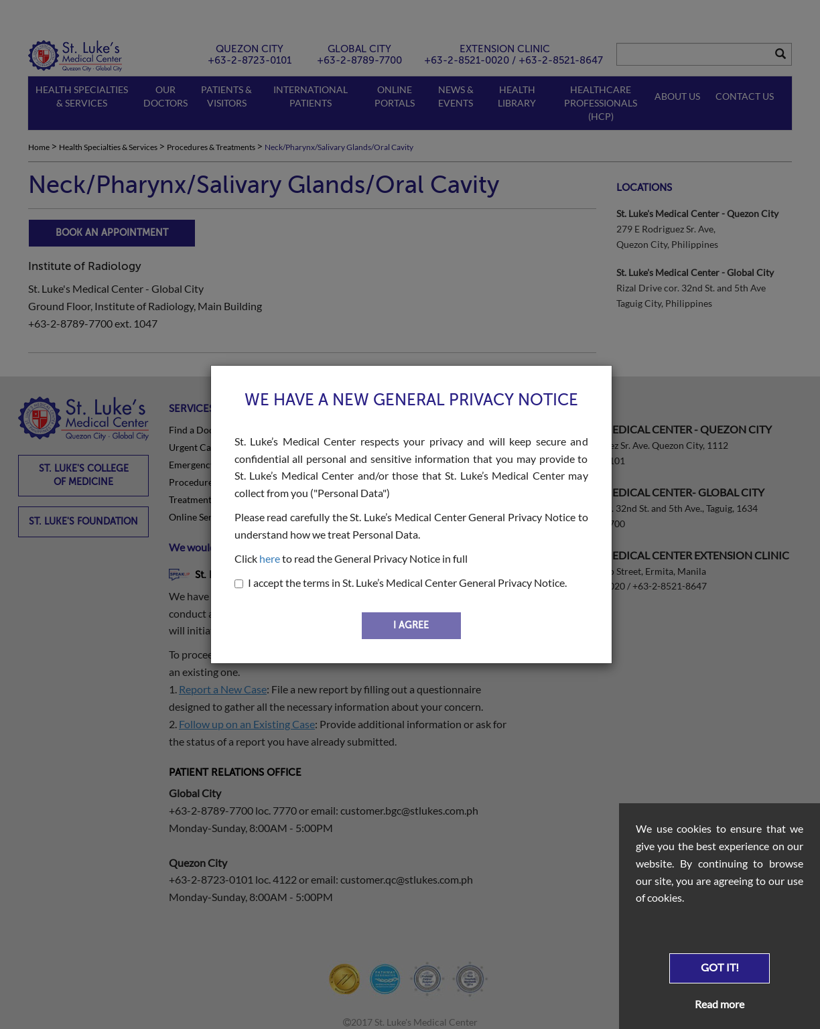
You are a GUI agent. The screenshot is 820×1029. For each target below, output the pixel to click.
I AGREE (411, 625)
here (269, 558)
